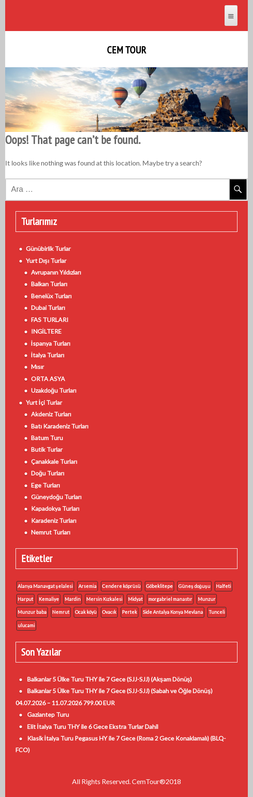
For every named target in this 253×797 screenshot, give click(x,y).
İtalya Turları (47, 355)
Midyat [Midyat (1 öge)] (135, 599)
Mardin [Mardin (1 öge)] (73, 599)
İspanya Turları (50, 343)
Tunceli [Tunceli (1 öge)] (217, 612)
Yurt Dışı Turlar (46, 260)
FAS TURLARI (50, 319)
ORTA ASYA (48, 378)
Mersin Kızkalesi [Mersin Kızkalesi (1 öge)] (104, 599)
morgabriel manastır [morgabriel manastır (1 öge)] (170, 599)
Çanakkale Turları (54, 461)
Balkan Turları (49, 284)
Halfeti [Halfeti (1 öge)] (223, 586)
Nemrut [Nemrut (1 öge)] (60, 612)
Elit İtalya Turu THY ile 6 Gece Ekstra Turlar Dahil (92, 726)
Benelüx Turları (51, 296)
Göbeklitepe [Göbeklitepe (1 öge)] (159, 586)
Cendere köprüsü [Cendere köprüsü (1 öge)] (121, 586)
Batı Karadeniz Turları (59, 426)
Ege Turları (45, 485)
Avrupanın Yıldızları (56, 272)
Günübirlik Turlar (48, 248)
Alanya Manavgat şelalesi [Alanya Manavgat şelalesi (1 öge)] (45, 586)
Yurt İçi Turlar (44, 402)
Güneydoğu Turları (56, 496)
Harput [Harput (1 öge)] (25, 599)
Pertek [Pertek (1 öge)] (129, 612)
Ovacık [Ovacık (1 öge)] (109, 612)
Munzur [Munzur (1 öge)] (207, 599)
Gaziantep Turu (48, 714)
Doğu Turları (48, 473)
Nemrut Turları (50, 532)
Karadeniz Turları (53, 520)
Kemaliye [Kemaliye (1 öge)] (49, 599)
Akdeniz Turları (51, 414)
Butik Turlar (46, 449)
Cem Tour (126, 50)
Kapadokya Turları (55, 508)
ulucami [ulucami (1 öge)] (26, 625)
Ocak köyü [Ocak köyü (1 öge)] (86, 612)
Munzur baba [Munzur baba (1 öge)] (32, 612)
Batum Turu (47, 437)
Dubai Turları (48, 307)
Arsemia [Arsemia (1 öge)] (87, 586)
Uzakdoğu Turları (54, 390)
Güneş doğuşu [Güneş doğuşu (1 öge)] (194, 586)
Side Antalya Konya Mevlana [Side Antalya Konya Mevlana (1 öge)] (173, 612)
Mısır (37, 366)
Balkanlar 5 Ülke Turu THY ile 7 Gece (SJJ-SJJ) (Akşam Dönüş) (109, 679)
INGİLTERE (46, 331)
